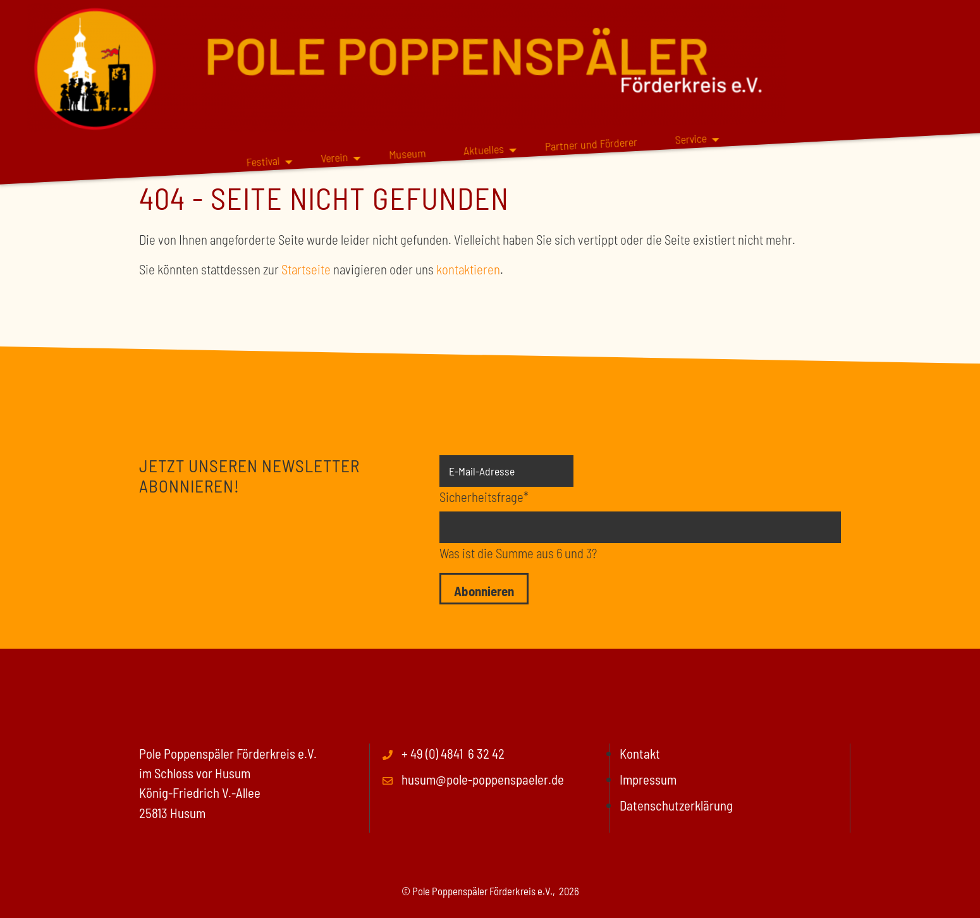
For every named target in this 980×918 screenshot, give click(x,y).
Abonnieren (484, 591)
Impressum (648, 779)
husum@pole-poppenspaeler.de (482, 779)
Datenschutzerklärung (676, 805)
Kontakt (640, 753)
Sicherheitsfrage (484, 496)
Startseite (306, 269)
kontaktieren (468, 269)
